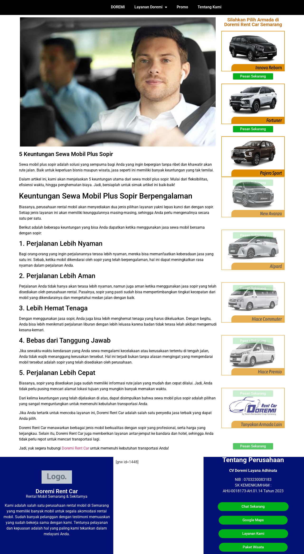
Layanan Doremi (150, 7)
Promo (182, 7)
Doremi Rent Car (75, 448)
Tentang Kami (209, 7)
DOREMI (118, 7)
